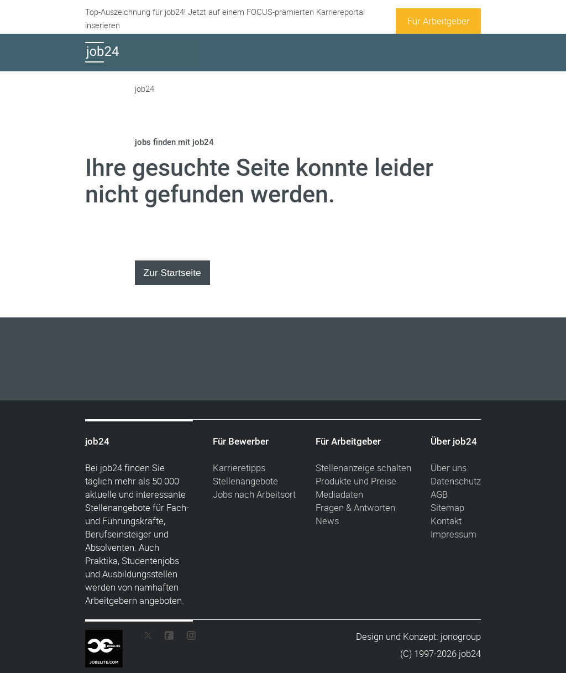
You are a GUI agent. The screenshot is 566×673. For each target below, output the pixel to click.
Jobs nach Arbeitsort (254, 494)
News (327, 520)
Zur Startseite (172, 272)
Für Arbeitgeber (438, 20)
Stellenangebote (245, 480)
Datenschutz (456, 480)
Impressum (453, 534)
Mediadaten (339, 494)
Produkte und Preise (356, 480)
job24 (144, 89)
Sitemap (447, 507)
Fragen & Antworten (355, 507)
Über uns (449, 467)
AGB (439, 494)
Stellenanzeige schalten (363, 467)
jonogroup (461, 636)
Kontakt (446, 520)
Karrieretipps (239, 467)
